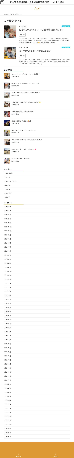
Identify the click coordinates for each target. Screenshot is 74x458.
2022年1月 (7, 412)
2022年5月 (7, 396)
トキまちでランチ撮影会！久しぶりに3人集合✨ (26, 102)
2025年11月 (8, 227)
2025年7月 (7, 243)
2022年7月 (7, 388)
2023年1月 (7, 364)
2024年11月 (8, 275)
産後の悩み (7, 185)
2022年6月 (7, 392)
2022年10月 (8, 376)
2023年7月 (7, 340)
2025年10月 (8, 231)
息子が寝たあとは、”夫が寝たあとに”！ (36, 50)
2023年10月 (8, 328)
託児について (8, 193)
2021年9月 (7, 428)
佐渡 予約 (56, 455)
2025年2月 (7, 263)
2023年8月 (7, 336)
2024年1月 (7, 316)
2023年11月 (8, 324)
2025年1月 (7, 267)
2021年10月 (8, 424)
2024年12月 (8, 271)
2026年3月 (7, 211)
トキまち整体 (8, 173)
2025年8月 (7, 239)
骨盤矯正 (7, 197)
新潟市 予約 (18, 455)
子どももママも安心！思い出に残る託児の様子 (25, 93)
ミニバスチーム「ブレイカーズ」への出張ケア (25, 74)
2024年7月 (7, 291)
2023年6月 (7, 344)
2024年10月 (8, 279)
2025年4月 (7, 255)
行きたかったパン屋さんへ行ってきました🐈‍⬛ (25, 83)
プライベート (66, 26)
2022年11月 (8, 372)
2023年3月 (7, 356)
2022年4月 (7, 400)
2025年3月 (7, 259)
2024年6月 (7, 295)
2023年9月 (7, 332)
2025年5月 (7, 251)
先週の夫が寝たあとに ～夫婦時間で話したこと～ (41, 29)
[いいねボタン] (21, 34)
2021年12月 (8, 416)
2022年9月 (7, 380)
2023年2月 (7, 360)
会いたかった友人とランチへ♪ (20, 159)
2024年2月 (7, 311)
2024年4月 (7, 303)
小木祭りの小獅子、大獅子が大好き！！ (23, 111)
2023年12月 (8, 320)
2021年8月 (7, 432)
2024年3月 (7, 307)
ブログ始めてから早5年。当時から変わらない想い (26, 140)
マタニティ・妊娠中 (10, 181)
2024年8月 (7, 287)
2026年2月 (7, 215)
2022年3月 (7, 404)
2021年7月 (7, 436)
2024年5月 (7, 299)
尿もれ (8, 189)
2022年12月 (8, 368)
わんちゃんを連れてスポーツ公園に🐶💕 (23, 149)
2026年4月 (7, 207)
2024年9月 (7, 283)
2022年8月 (7, 384)
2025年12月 (8, 223)
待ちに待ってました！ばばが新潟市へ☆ (23, 130)
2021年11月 (8, 420)
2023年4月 (7, 352)
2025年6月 (7, 247)
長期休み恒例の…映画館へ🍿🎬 (21, 121)
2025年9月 (7, 235)
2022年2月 (7, 408)
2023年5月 (7, 348)
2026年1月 (7, 219)
